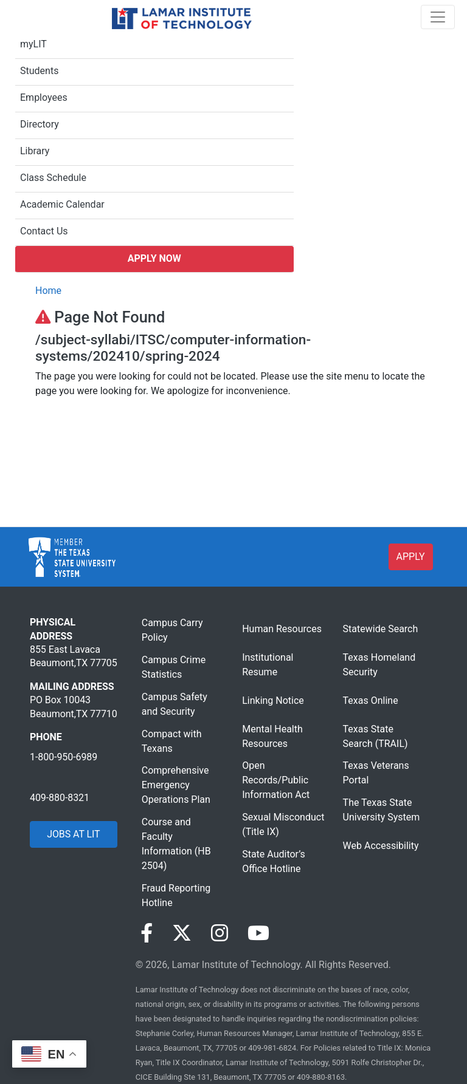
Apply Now (154, 258)
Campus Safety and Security (174, 704)
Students (39, 71)
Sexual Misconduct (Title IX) (283, 824)
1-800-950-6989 (63, 757)
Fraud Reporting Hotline (176, 895)
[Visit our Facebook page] (146, 933)
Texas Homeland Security (379, 665)
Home (48, 290)
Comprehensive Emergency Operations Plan (176, 785)
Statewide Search (380, 629)
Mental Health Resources (272, 736)
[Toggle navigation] (438, 17)
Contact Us (44, 231)
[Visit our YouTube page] (258, 933)
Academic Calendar (62, 204)
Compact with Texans (172, 741)
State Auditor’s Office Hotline (273, 861)
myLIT (33, 44)
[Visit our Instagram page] (219, 933)
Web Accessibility (381, 845)
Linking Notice (273, 700)
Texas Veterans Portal (376, 773)
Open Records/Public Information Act (276, 780)
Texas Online (370, 700)
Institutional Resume (267, 665)
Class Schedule (53, 177)
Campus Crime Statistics (174, 667)
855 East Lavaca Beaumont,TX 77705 (73, 656)
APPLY (410, 556)
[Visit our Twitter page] (182, 933)
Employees (43, 97)
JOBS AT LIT (73, 834)
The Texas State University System (381, 810)
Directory (39, 124)
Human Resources (282, 629)
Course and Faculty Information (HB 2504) (176, 843)
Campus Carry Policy (172, 630)
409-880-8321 (59, 797)
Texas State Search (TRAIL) (375, 736)
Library (34, 151)
